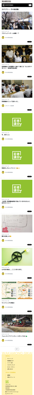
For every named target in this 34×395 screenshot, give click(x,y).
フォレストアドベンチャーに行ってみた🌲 (14, 336)
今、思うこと (6, 135)
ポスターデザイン (11, 367)
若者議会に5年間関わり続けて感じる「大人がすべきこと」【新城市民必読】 (17, 67)
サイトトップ (10, 358)
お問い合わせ (10, 369)
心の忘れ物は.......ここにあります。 (12, 269)
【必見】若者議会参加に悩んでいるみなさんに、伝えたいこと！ (16, 202)
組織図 (8, 375)
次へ (17, 349)
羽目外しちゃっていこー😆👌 (11, 168)
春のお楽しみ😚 (6, 236)
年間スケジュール (11, 377)
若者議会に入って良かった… (10, 101)
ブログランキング (11, 365)
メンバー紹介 (10, 362)
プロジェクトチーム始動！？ (10, 33)
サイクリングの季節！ (8, 303)
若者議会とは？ (10, 360)
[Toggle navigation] (30, 5)
